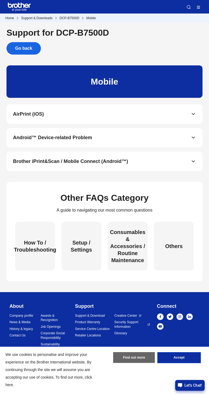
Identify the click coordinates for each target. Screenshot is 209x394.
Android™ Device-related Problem (52, 138)
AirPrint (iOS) (28, 114)
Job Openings (51, 327)
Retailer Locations (88, 336)
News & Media (19, 323)
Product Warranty (87, 323)
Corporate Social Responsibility (53, 336)
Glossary (120, 334)
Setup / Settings (81, 246)
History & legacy (21, 329)
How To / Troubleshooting (35, 246)
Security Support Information (126, 325)
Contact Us (17, 336)
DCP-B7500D (69, 18)
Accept (179, 358)
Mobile (91, 18)
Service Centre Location (92, 329)
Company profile (21, 316)
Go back (23, 48)
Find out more (134, 358)
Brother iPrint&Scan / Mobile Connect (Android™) (70, 161)
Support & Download (90, 316)
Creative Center (125, 316)
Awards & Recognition (49, 318)
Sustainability (50, 345)
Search (188, 7)
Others (173, 247)
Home (9, 18)
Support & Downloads (37, 18)
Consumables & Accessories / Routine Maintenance (127, 247)
